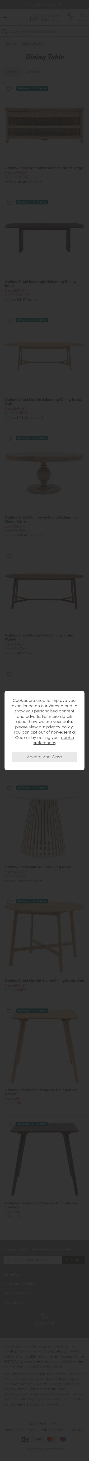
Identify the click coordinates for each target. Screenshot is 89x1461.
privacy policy (59, 727)
